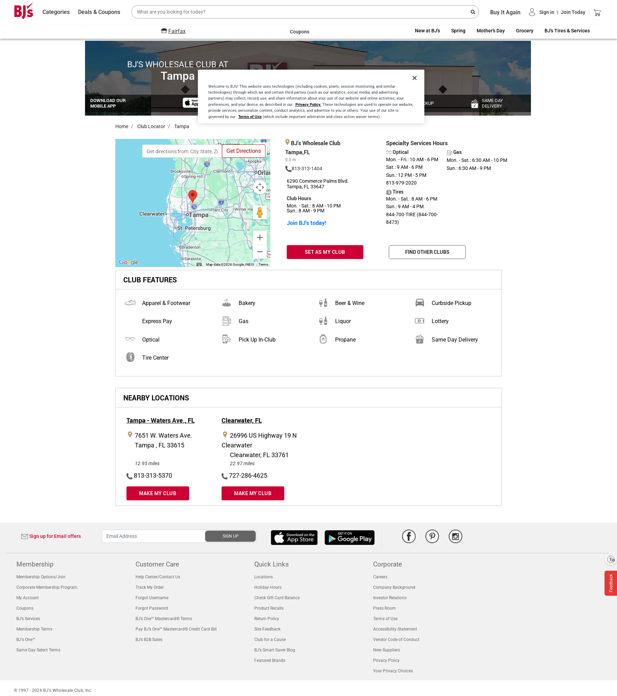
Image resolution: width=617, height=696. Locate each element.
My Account (27, 597)
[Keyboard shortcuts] (198, 264)
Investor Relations (390, 597)
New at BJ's (427, 30)
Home (121, 126)
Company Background (394, 587)
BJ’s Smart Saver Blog (274, 650)
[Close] (414, 78)
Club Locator (150, 126)
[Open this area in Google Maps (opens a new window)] (128, 262)
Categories (56, 12)
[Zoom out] (260, 252)
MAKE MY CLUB (157, 493)
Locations (263, 576)
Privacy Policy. (308, 104)
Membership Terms (34, 629)
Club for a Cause (270, 639)
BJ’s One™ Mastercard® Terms (164, 618)
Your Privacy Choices (393, 670)
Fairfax (177, 31)
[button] (557, 12)
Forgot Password (152, 608)
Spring (458, 30)
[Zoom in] (260, 237)
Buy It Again (505, 12)
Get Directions (243, 151)
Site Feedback (267, 629)
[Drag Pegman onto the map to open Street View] (260, 212)
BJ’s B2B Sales (149, 639)
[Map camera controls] (260, 187)
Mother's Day (491, 30)
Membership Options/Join (40, 576)
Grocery (524, 30)
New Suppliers (386, 650)
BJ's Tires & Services (567, 30)
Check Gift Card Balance (277, 597)
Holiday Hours (267, 587)
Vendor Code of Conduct (396, 639)
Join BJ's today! (306, 223)
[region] (311, 96)
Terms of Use (385, 618)
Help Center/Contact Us (158, 576)
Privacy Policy (386, 660)
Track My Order (150, 587)
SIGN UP (231, 536)
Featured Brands (269, 660)
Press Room (384, 608)
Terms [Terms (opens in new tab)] (263, 264)
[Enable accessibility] (610, 559)
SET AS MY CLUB (325, 252)
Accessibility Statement (395, 629)
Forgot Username (152, 597)
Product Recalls (269, 608)
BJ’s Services (28, 618)
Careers (380, 576)
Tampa (181, 126)
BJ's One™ (25, 639)
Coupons (24, 608)
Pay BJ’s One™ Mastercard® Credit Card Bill (176, 629)
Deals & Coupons (99, 12)
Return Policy (266, 618)
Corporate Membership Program (46, 587)
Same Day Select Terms (38, 650)
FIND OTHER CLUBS (427, 252)
